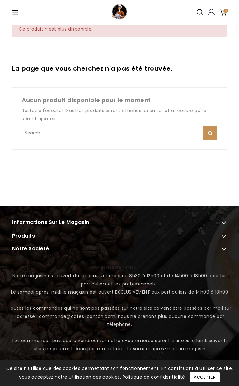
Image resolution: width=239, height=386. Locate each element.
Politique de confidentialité (154, 377)
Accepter (205, 377)
